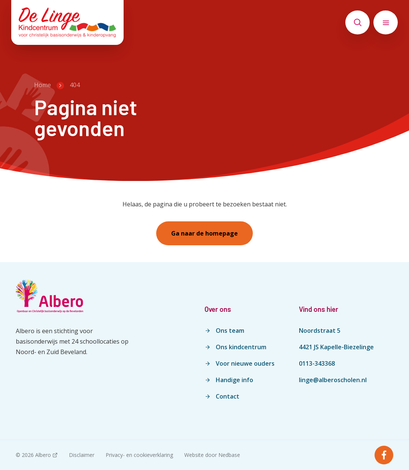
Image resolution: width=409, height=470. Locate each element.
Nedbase (229, 454)
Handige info (234, 380)
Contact (227, 396)
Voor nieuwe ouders (245, 363)
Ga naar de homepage (204, 233)
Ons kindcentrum (241, 347)
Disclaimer (81, 454)
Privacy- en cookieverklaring (139, 454)
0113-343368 (317, 363)
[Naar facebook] (384, 455)
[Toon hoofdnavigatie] (385, 22)
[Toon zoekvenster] (357, 22)
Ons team (230, 330)
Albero (43, 454)
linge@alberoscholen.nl (333, 380)
